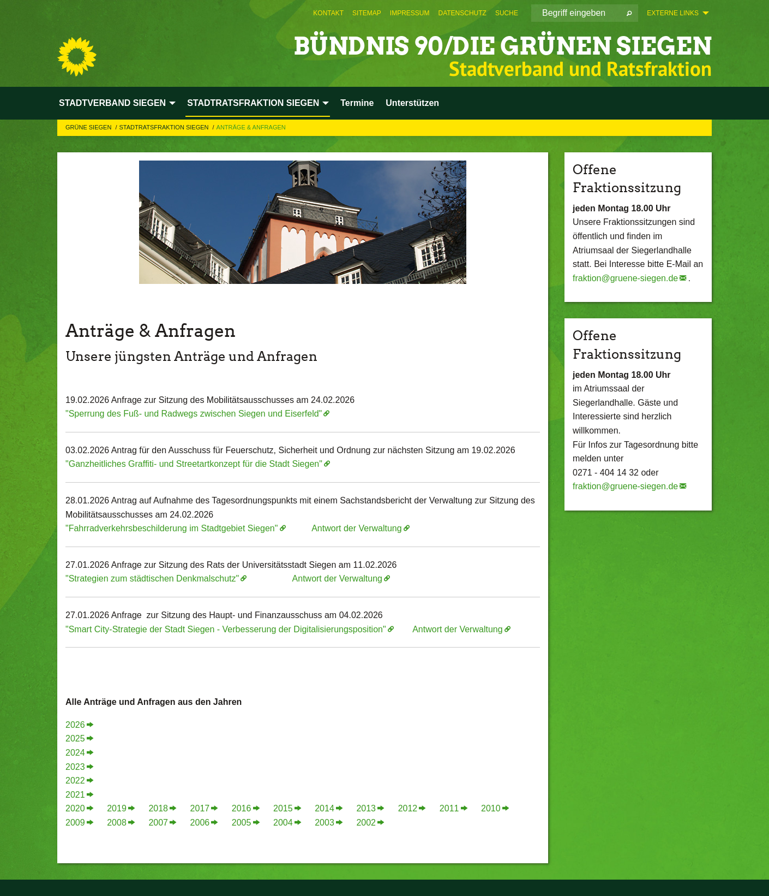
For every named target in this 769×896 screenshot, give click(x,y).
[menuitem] (328, 13)
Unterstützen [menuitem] (412, 103)
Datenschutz (462, 13)
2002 (366, 822)
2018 (158, 808)
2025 (75, 738)
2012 (408, 808)
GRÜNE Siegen (89, 127)
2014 (324, 808)
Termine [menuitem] (357, 103)
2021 (75, 794)
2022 (75, 780)
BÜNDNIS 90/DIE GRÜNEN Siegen (502, 46)
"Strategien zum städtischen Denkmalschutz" (152, 578)
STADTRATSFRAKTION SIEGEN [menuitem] (253, 103)
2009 (75, 822)
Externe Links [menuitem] (673, 13)
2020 (75, 808)
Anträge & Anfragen (251, 127)
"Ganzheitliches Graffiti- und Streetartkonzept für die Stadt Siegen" (193, 463)
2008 (117, 822)
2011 (449, 808)
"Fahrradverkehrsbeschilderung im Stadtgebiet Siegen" (171, 528)
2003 (324, 822)
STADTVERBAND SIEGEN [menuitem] (112, 103)
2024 (75, 752)
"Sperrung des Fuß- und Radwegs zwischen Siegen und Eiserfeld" (193, 413)
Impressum (410, 13)
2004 (283, 822)
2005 (241, 822)
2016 (241, 808)
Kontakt (328, 13)
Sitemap (366, 13)
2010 (491, 808)
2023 (75, 767)
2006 (200, 822)
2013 (366, 808)
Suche (506, 13)
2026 (75, 724)
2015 (283, 808)
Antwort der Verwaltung (356, 528)
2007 (158, 822)
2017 (200, 808)
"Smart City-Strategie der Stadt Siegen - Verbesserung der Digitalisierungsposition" (225, 629)
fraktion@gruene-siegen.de (625, 278)
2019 (117, 808)
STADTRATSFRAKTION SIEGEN (164, 127)
